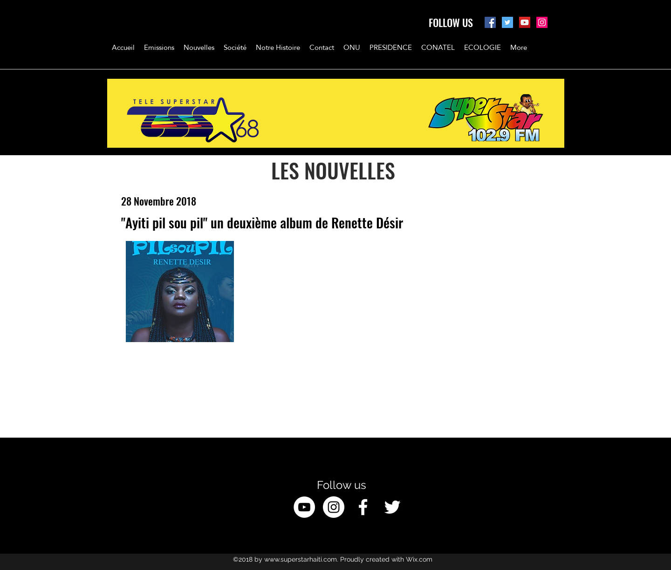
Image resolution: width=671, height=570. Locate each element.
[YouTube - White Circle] (304, 507)
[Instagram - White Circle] (333, 507)
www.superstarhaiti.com (300, 559)
